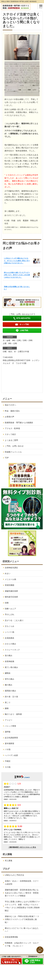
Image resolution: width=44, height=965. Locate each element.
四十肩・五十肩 (11, 697)
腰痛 (7, 708)
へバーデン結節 (11, 755)
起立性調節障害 (11, 738)
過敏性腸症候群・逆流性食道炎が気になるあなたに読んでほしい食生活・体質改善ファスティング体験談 (22, 893)
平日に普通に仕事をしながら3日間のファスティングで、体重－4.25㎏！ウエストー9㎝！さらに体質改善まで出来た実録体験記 (22, 906)
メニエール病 (10, 579)
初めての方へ (10, 405)
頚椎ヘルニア (10, 609)
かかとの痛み (10, 644)
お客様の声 (9, 417)
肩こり (7, 702)
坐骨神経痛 (9, 661)
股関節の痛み (10, 691)
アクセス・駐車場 (12, 428)
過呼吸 (7, 732)
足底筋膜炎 (9, 638)
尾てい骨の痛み (11, 667)
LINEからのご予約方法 (14, 875)
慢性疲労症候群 (11, 597)
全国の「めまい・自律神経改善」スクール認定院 (22, 882)
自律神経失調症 (11, 568)
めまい (7, 573)
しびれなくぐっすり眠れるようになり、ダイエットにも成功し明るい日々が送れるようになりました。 (17, 260)
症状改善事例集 (11, 937)
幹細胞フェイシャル (13, 452)
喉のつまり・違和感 (13, 714)
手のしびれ (9, 614)
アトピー (8, 720)
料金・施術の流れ (12, 411)
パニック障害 (10, 726)
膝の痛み (8, 685)
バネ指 (7, 749)
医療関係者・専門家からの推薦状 (19, 423)
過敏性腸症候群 (11, 591)
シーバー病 (9, 632)
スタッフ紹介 (10, 434)
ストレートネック (12, 650)
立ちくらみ (9, 626)
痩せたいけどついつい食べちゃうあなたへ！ (22, 929)
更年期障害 (9, 744)
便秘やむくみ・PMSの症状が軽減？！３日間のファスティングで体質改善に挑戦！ (22, 919)
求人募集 (8, 861)
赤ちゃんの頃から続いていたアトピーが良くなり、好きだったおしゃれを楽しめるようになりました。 (17, 275)
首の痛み (8, 656)
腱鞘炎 (7, 673)
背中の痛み (9, 679)
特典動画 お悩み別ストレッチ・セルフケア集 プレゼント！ (22, 944)
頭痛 (7, 603)
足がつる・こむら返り (14, 620)
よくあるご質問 (11, 440)
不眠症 (7, 761)
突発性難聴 (9, 585)
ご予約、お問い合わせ (14, 446)
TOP (7, 458)
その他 (7, 767)
